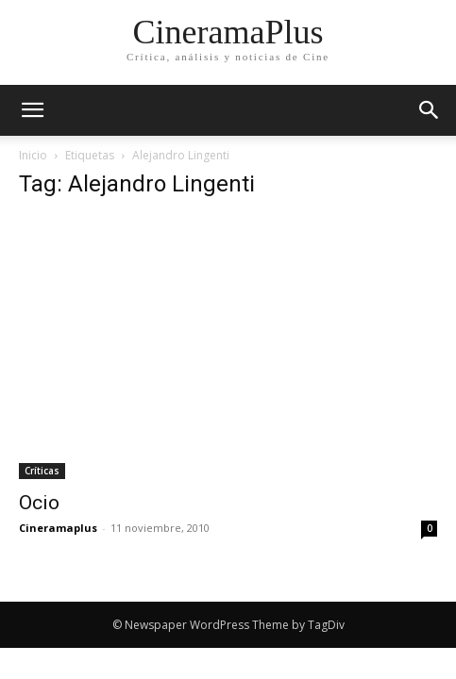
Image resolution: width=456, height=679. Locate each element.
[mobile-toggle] (32, 110)
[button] (429, 110)
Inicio (33, 155)
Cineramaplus (58, 528)
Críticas (42, 470)
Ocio (39, 502)
